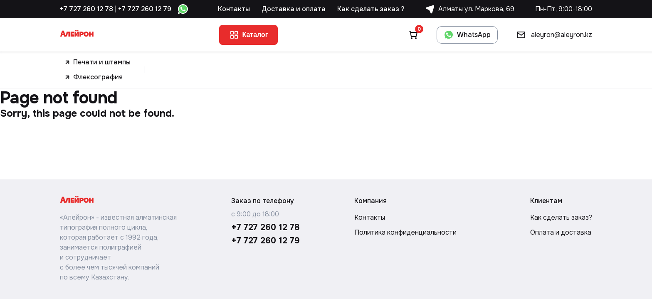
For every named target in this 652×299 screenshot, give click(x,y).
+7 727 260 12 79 (144, 9)
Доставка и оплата (294, 9)
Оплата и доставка (560, 232)
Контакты (234, 9)
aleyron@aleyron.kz (551, 35)
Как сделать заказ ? (370, 9)
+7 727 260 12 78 (86, 9)
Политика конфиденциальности (405, 232)
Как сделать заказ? (561, 217)
